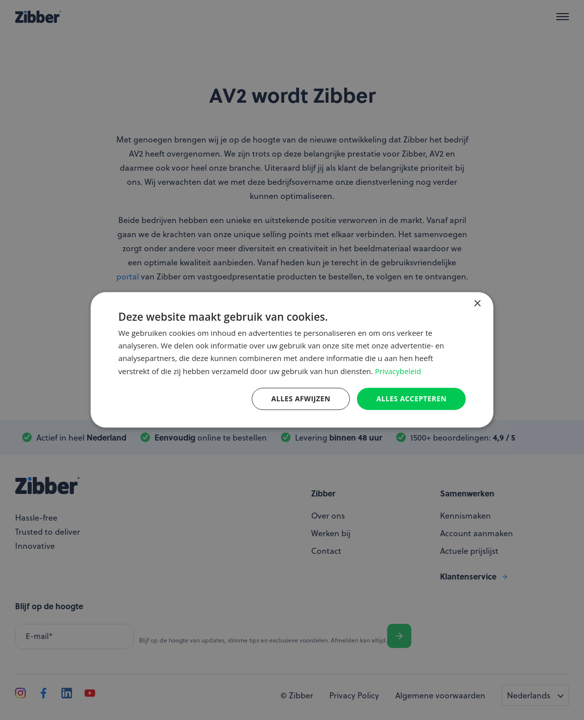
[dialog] (292, 360)
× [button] (477, 304)
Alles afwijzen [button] (301, 398)
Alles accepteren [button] (411, 398)
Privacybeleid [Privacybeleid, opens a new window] (398, 371)
